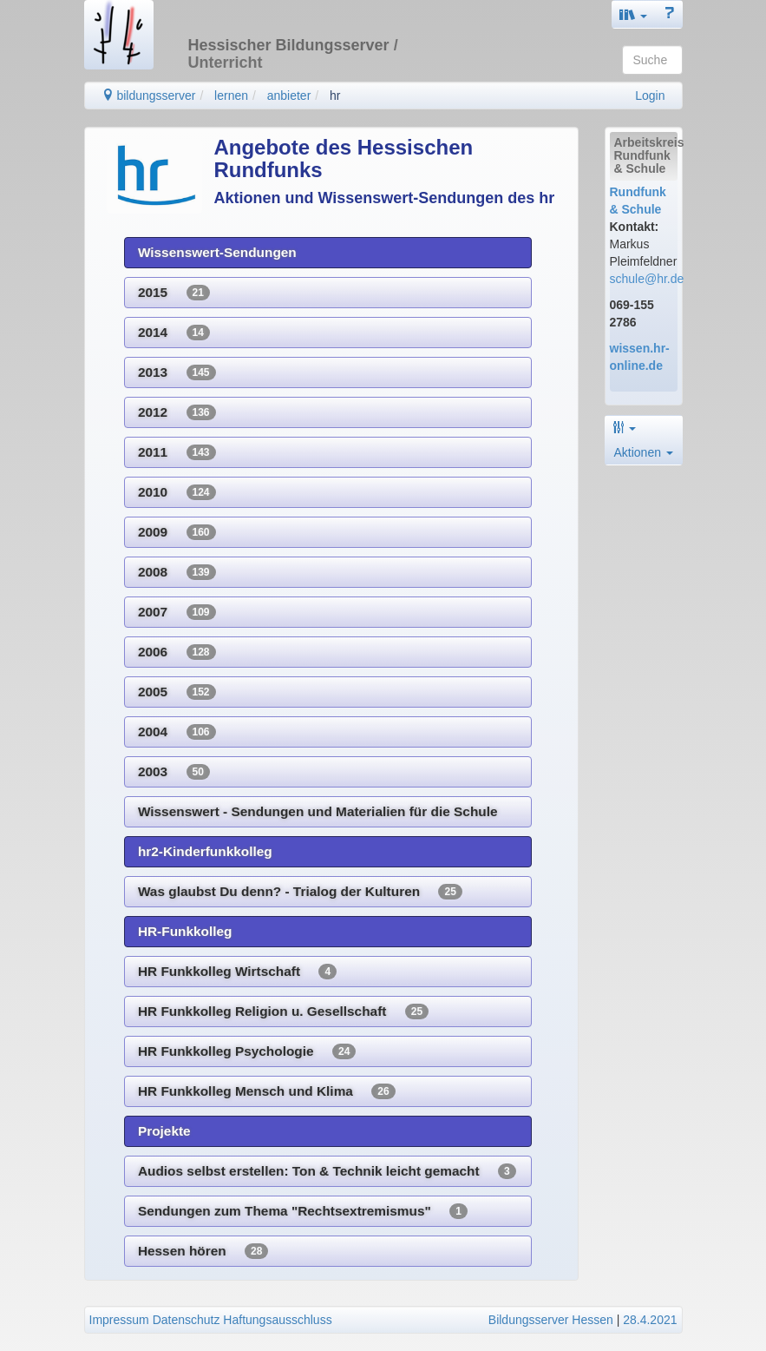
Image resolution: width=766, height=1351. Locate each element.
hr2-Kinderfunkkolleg (205, 851)
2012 (177, 412)
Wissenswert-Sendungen (217, 252)
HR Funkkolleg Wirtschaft (237, 971)
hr (335, 95)
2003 (174, 772)
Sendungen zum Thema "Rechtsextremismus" (303, 1211)
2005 (177, 692)
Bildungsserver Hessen (550, 1320)
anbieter (289, 95)
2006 (177, 652)
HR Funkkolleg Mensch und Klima (267, 1091)
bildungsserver (148, 95)
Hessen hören (203, 1251)
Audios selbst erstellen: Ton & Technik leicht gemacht (327, 1171)
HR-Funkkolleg (185, 931)
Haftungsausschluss (277, 1320)
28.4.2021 (650, 1320)
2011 (177, 452)
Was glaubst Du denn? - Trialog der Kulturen (300, 892)
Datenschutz (186, 1320)
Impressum (119, 1320)
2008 (177, 572)
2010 (177, 492)
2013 (177, 372)
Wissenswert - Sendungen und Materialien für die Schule (318, 811)
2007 (177, 612)
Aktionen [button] (643, 452)
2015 (174, 292)
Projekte (164, 1131)
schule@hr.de (647, 279)
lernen (231, 95)
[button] (633, 14)
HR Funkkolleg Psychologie (247, 1051)
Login (650, 95)
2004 (177, 732)
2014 (174, 332)
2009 (177, 532)
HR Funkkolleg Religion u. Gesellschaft (283, 1011)
